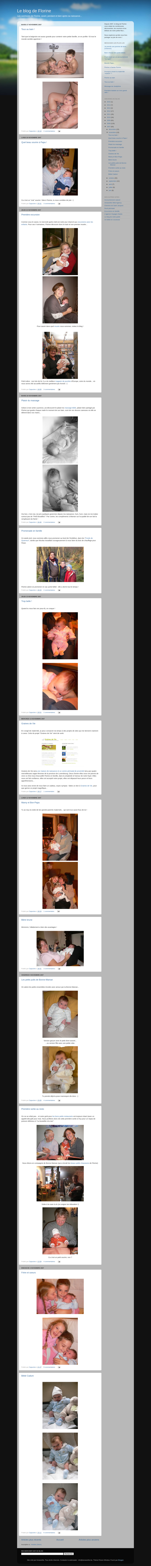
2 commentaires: (50, 131)
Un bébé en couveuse (112, 220)
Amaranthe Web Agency (113, 203)
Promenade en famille (31, 531)
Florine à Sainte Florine (112, 67)
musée (57, 326)
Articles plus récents (31, 1539)
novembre (112, 132)
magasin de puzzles (63, 381)
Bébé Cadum (27, 1376)
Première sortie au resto (32, 1109)
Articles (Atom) (36, 1544)
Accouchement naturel (112, 200)
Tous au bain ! (28, 29)
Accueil (60, 1539)
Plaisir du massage (30, 400)
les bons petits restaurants (62, 1116)
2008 (109, 123)
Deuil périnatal (109, 208)
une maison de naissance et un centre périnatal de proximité (60, 771)
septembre (113, 181)
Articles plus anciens (89, 1539)
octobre (112, 178)
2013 (109, 108)
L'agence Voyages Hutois (113, 214)
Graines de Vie (28, 723)
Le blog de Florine (34, 10)
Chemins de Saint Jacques (113, 205)
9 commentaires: (50, 1367)
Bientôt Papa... (109, 63)
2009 (109, 120)
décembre (112, 129)
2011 (109, 114)
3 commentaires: (50, 203)
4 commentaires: (50, 1100)
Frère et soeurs (28, 1272)
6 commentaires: (50, 1533)
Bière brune (26, 920)
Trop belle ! (26, 601)
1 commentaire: (49, 791)
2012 (109, 111)
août (110, 184)
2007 (109, 127)
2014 (109, 105)
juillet (111, 187)
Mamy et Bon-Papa (30, 802)
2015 (109, 102)
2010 (109, 117)
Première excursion (30, 214)
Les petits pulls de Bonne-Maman (37, 980)
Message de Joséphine (112, 86)
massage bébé (70, 408)
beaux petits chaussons (80, 1163)
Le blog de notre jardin (112, 217)
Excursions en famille (112, 211)
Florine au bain (109, 78)
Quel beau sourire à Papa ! (34, 142)
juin (110, 190)
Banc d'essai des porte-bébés (114, 53)
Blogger (121, 1560)
